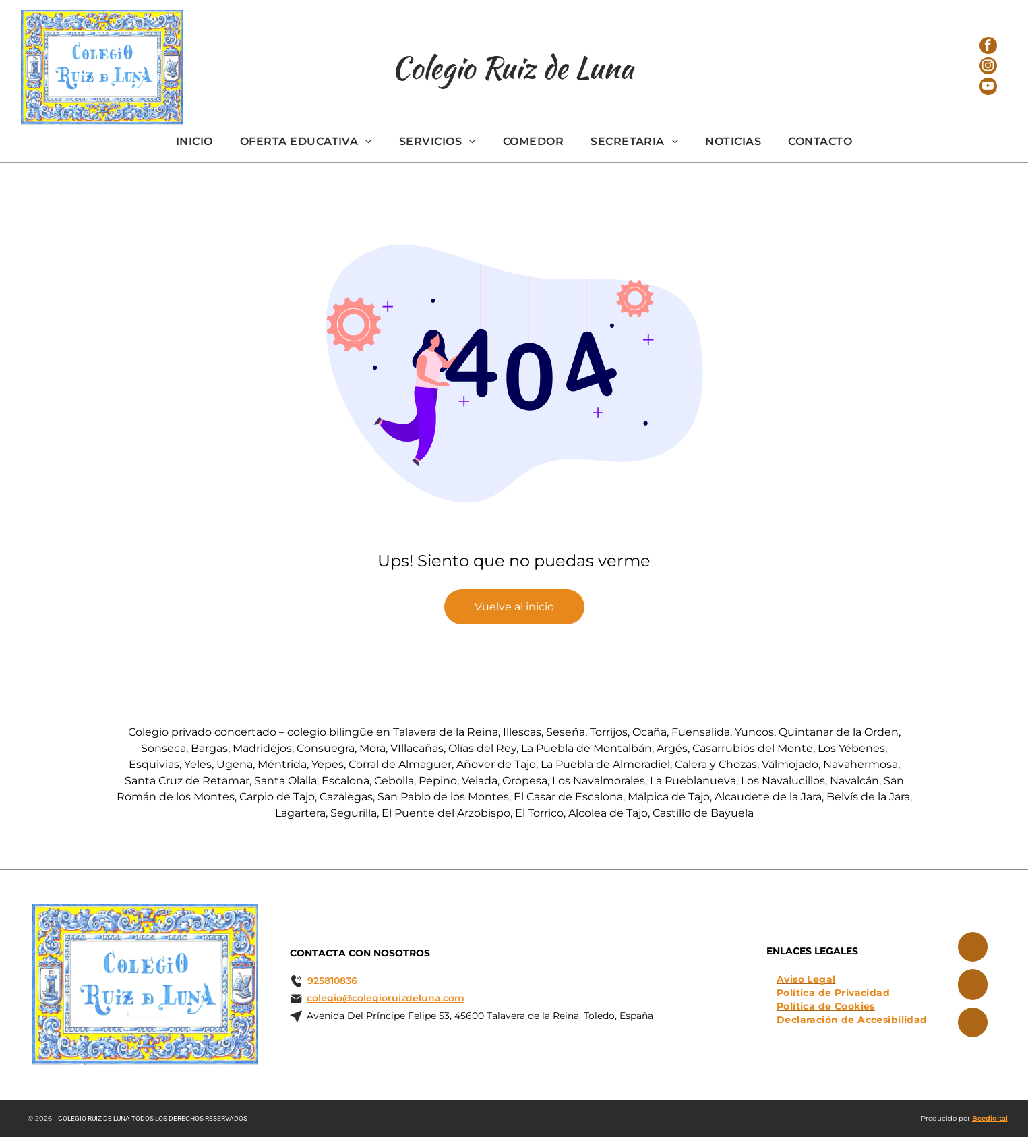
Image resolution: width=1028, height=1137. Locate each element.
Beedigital (990, 1118)
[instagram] (988, 68)
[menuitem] (194, 142)
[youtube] (988, 94)
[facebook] (988, 41)
